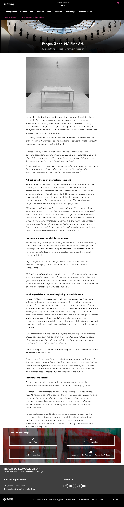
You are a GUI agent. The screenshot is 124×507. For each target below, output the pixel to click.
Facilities (58, 12)
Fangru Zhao (39, 17)
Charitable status (40, 500)
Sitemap (115, 500)
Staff (49, 12)
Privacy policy (83, 500)
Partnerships (70, 12)
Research (40, 12)
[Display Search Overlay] (118, 3)
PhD (32, 12)
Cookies (94, 500)
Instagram (71, 486)
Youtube (83, 486)
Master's (23, 12)
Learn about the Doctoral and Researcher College (91, 455)
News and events (85, 12)
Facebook (65, 486)
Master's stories (26, 17)
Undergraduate (11, 12)
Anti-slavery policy (56, 500)
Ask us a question (33, 455)
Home (6, 17)
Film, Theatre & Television (14, 486)
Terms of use (104, 500)
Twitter (77, 486)
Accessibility (71, 500)
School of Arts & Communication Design (27, 472)
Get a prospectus (91, 442)
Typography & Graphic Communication (19, 489)
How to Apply (33, 442)
